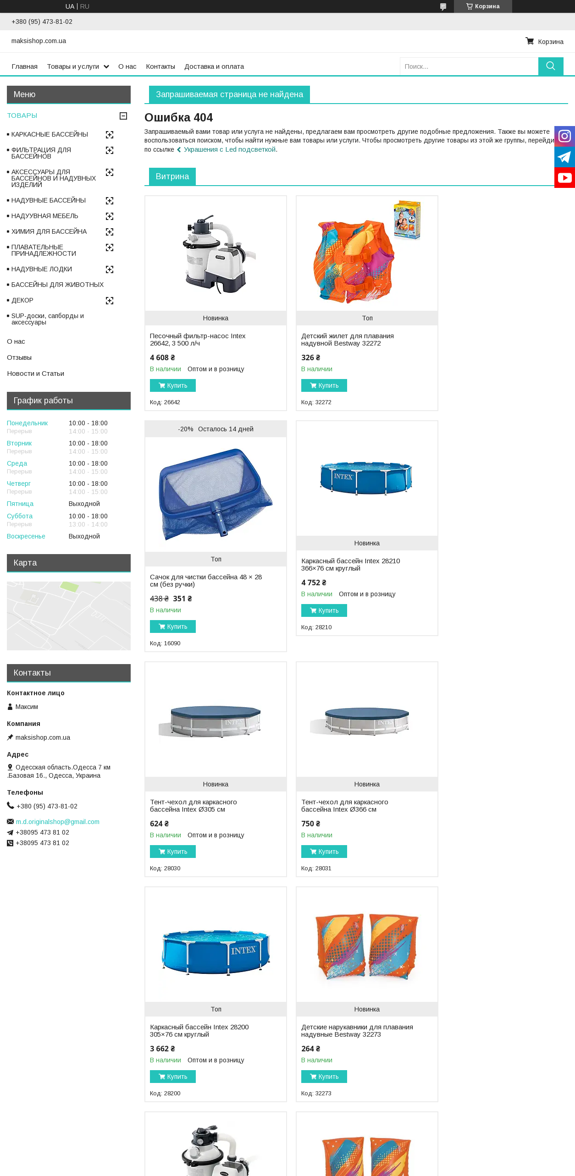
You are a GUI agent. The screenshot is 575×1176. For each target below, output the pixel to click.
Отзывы (19, 357)
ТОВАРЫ (22, 115)
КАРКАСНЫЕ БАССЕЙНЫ (49, 134)
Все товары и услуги (530, 1130)
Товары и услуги (73, 66)
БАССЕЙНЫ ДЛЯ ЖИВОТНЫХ (57, 284)
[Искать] (551, 66)
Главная (24, 66)
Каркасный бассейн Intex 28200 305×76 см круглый (199, 805)
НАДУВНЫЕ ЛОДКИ (41, 269)
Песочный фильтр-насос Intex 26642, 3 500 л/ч (198, 339)
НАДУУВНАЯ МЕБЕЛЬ (44, 216)
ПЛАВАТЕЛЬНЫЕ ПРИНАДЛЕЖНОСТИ (43, 250)
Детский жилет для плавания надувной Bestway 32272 (340, 339)
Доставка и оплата (214, 66)
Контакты (160, 66)
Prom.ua (327, 1159)
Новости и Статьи (35, 373)
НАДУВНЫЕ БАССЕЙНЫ (48, 200)
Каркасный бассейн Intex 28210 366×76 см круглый (199, 580)
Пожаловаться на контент (269, 1167)
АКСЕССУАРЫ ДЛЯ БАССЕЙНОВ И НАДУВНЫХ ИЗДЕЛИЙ (53, 178)
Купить (177, 385)
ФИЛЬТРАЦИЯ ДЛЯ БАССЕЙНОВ (41, 153)
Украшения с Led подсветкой (230, 149)
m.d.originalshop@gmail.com (58, 821)
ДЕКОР (22, 300)
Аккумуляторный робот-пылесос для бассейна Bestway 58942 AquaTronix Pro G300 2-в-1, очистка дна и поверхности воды (346, 1045)
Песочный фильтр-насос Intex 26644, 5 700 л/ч (486, 805)
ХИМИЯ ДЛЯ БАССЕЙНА (49, 231)
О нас (127, 66)
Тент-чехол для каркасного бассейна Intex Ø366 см (481, 580)
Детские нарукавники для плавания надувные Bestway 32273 (339, 809)
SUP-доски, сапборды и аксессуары (47, 319)
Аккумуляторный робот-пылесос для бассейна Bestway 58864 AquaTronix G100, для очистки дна (490, 1045)
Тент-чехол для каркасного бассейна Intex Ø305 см (337, 580)
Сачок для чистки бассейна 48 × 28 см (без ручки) (489, 355)
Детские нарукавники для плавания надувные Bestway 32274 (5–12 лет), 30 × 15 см (195, 1042)
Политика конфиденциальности (348, 1167)
